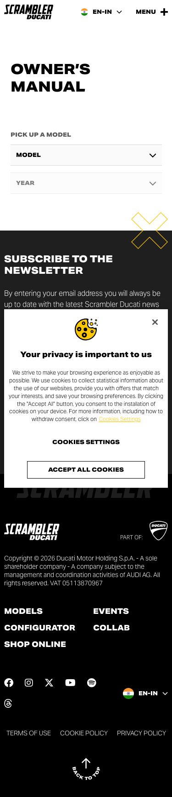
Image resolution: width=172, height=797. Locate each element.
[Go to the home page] (28, 12)
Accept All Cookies (86, 469)
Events (111, 611)
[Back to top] (86, 769)
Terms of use (28, 733)
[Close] (155, 322)
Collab (111, 628)
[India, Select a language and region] (101, 12)
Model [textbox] (28, 155)
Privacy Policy (141, 733)
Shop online (35, 644)
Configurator (39, 628)
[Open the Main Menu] (152, 12)
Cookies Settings (120, 419)
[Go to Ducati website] (158, 530)
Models (23, 611)
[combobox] (86, 155)
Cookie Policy (84, 733)
